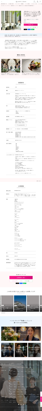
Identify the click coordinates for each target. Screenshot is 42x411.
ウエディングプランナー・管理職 (19, 3)
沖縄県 (38, 394)
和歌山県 (31, 386)
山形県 (33, 371)
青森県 (22, 371)
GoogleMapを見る (21, 125)
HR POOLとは (19, 402)
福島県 (29, 371)
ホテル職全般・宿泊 (11, 3)
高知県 (22, 391)
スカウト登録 (6, 400)
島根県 (26, 389)
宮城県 (14, 371)
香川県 (10, 391)
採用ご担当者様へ (37, 400)
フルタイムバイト (26, 396)
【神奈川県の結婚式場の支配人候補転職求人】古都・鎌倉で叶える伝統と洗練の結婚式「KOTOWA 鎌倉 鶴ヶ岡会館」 (33, 307)
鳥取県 (22, 389)
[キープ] (40, 1)
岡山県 (14, 389)
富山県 (18, 381)
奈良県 (27, 386)
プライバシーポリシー (4, 402)
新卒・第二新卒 (20, 396)
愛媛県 (18, 391)
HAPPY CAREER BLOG (30, 400)
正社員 (25, 19)
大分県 (22, 394)
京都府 (27, 367)
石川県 (10, 381)
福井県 (14, 381)
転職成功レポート (21, 400)
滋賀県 (23, 386)
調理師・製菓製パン (4, 3)
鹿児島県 (30, 394)
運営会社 (14, 402)
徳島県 (14, 391)
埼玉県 (23, 376)
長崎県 (18, 394)
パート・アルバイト (32, 396)
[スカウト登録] (34, 1)
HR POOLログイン (26, 402)
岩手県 (26, 371)
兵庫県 (23, 367)
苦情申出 (10, 402)
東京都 (10, 367)
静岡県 (23, 384)
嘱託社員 (38, 396)
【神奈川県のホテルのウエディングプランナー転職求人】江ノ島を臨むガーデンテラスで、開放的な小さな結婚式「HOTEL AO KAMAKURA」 (7, 307)
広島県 (10, 389)
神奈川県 (37, 19)
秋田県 (18, 371)
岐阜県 (19, 384)
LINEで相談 (34, 27)
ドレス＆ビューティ (34, 3)
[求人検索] (37, 1)
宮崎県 (34, 394)
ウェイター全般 (27, 3)
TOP (2, 400)
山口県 (18, 389)
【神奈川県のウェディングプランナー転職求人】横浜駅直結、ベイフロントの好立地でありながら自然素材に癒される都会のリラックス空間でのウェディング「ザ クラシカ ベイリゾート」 (20, 307)
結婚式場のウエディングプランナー (31, 19)
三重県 (15, 384)
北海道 (10, 371)
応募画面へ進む (30, 24)
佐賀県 (26, 394)
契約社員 (14, 396)
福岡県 (31, 367)
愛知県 (18, 367)
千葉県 (19, 376)
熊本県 (14, 394)
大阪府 (14, 367)
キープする (27, 27)
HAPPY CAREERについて (14, 400)
